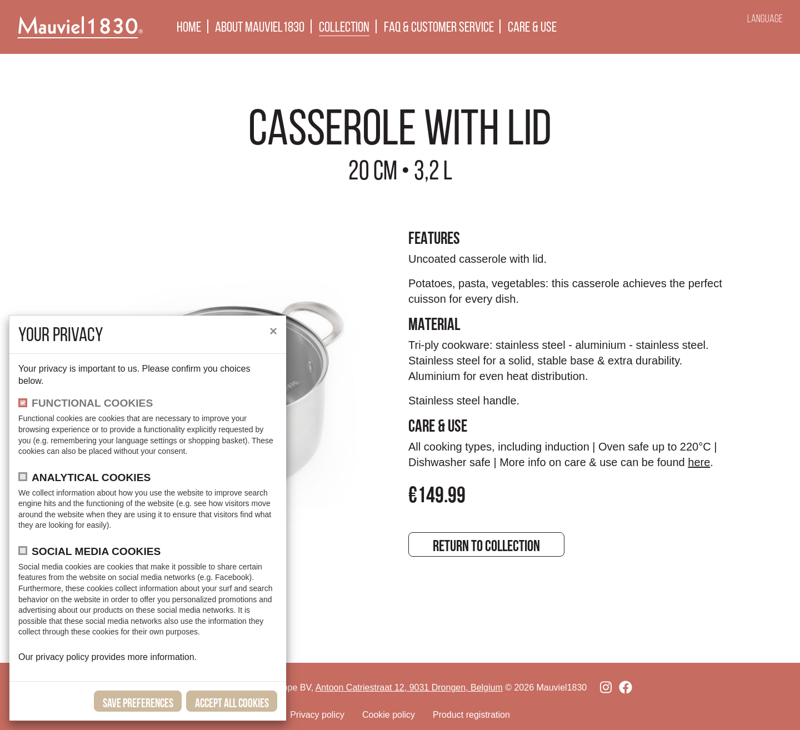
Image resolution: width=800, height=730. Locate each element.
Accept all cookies (232, 702)
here (699, 462)
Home (189, 26)
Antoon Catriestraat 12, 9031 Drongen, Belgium (409, 687)
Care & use (532, 26)
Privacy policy (317, 714)
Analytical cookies (91, 477)
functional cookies (92, 403)
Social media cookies (96, 551)
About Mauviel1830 (259, 26)
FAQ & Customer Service (439, 26)
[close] (273, 331)
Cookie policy (388, 714)
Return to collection (486, 545)
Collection (344, 26)
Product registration (471, 714)
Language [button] (765, 18)
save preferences (138, 702)
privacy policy (63, 657)
